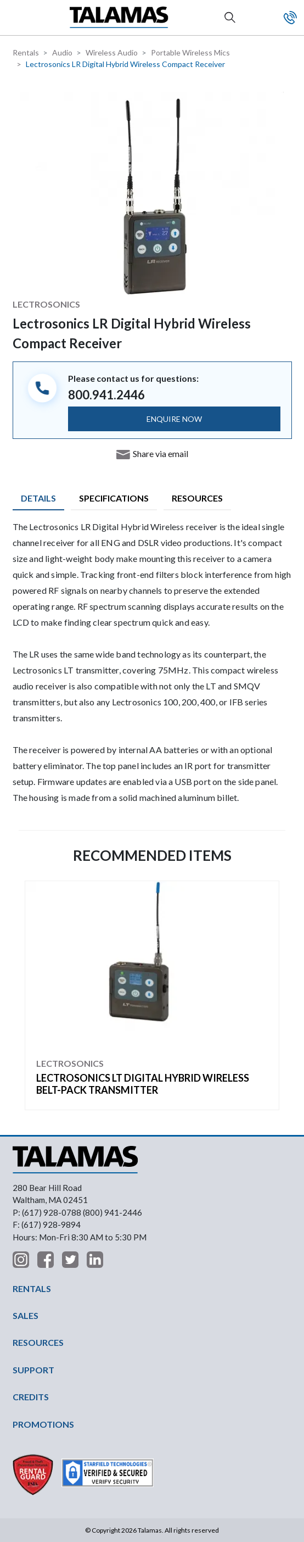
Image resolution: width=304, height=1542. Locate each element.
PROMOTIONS (43, 1424)
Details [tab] (38, 498)
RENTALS (32, 1288)
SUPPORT (33, 1370)
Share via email (160, 453)
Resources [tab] (197, 498)
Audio (62, 52)
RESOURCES (38, 1342)
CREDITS (31, 1396)
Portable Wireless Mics (190, 52)
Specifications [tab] (114, 498)
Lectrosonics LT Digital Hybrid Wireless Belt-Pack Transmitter (142, 1084)
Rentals (26, 52)
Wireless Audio (112, 52)
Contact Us (290, 17)
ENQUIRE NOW (174, 419)
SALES (25, 1315)
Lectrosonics (46, 304)
